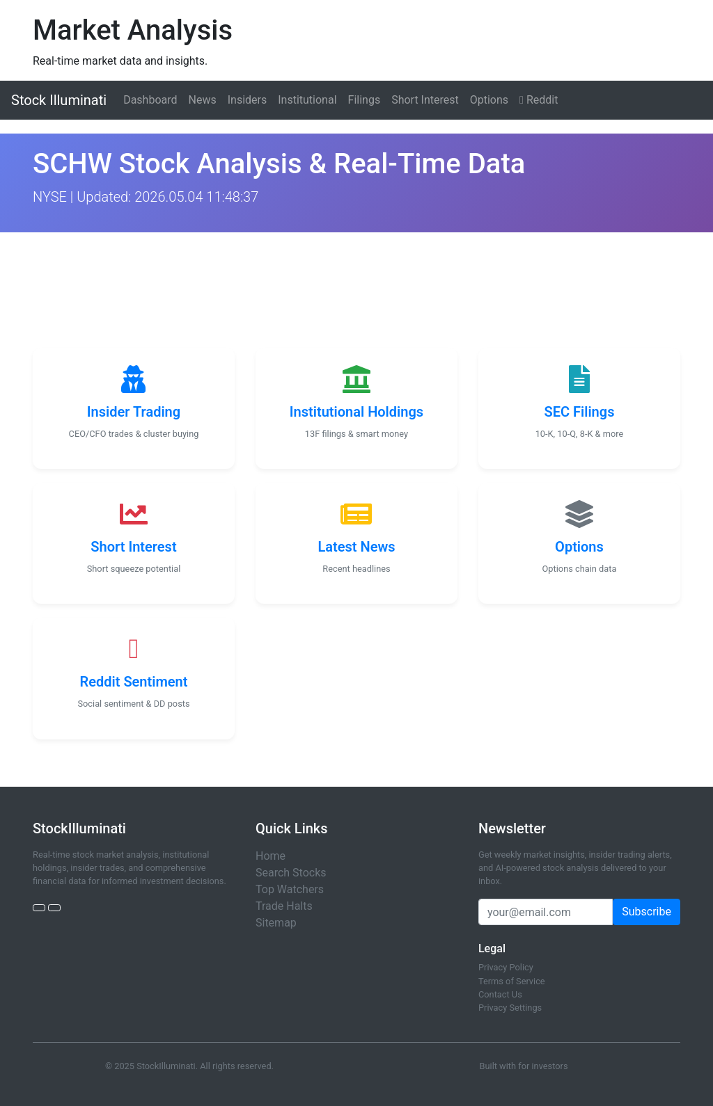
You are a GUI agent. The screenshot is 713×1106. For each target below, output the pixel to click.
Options (489, 99)
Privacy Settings (510, 1007)
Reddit (538, 99)
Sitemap (276, 922)
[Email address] (545, 912)
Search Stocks (291, 872)
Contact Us (500, 994)
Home (270, 856)
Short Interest (425, 99)
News (203, 99)
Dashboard (150, 99)
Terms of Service (511, 981)
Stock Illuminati (59, 100)
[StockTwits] (54, 907)
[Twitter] (39, 907)
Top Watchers (290, 889)
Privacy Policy (505, 967)
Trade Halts (284, 906)
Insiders (247, 99)
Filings (364, 99)
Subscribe (646, 911)
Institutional (307, 99)
